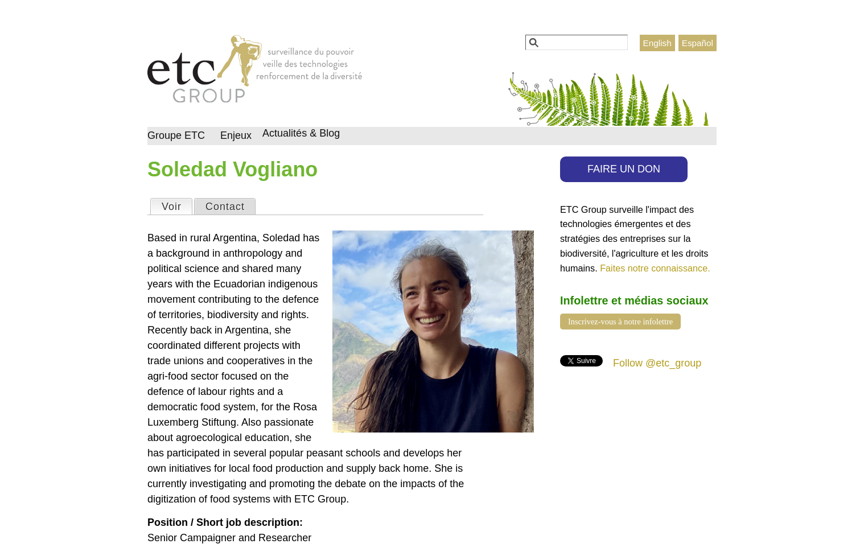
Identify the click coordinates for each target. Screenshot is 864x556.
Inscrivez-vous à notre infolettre (620, 321)
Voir (177, 205)
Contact (225, 206)
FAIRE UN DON (623, 169)
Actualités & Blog (301, 133)
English (657, 43)
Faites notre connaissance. (655, 268)
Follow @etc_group (657, 363)
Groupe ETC (176, 135)
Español (697, 43)
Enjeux (236, 135)
